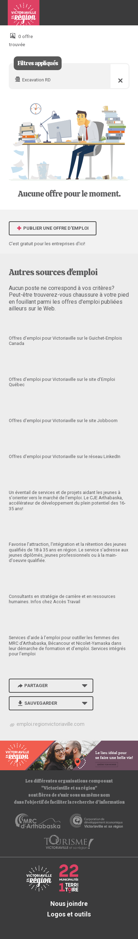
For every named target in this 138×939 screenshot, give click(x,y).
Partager (32, 685)
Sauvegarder (37, 703)
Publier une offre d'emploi (53, 228)
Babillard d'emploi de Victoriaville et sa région (23, 15)
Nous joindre (69, 903)
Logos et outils (69, 914)
